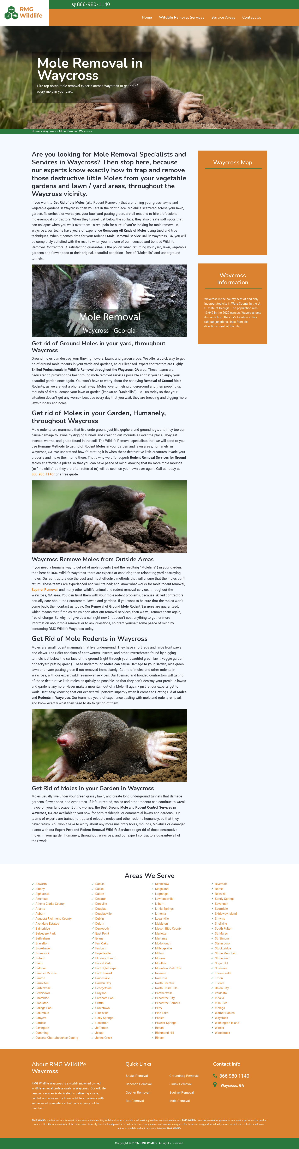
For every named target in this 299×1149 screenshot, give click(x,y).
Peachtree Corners (167, 1003)
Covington (42, 1028)
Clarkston (42, 1003)
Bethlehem (43, 938)
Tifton (219, 978)
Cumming (42, 1033)
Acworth (41, 884)
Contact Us (251, 17)
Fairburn (101, 948)
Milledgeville (163, 948)
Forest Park (103, 963)
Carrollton (42, 983)
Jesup (99, 1033)
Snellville (221, 924)
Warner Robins (225, 1013)
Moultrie (160, 963)
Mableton (161, 924)
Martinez (161, 938)
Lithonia (160, 914)
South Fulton (223, 928)
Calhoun (41, 968)
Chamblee (42, 998)
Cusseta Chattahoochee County (57, 1038)
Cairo (39, 963)
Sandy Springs (224, 899)
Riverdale (221, 884)
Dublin (99, 919)
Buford (40, 958)
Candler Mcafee (46, 973)
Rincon (160, 1038)
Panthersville (164, 993)
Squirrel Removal (181, 1092)
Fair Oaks (101, 943)
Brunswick (43, 953)
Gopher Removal (137, 1092)
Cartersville (43, 988)
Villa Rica (221, 1003)
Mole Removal (179, 1101)
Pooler (159, 1018)
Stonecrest (222, 958)
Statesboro (222, 943)
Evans (99, 938)
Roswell (220, 894)
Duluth (99, 924)
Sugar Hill (221, 963)
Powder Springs (166, 1023)
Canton (40, 978)
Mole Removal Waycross (75, 131)
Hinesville (101, 1013)
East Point (102, 933)
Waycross (49, 131)
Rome (219, 889)
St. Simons (222, 938)
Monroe (160, 958)
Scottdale (221, 909)
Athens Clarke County (50, 904)
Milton (159, 953)
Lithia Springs (164, 909)
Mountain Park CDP (168, 968)
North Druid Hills (166, 988)
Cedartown (43, 993)
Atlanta (40, 909)
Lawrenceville (164, 899)
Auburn (40, 914)
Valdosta (221, 993)
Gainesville (102, 978)
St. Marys (221, 933)
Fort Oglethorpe (105, 968)
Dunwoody (102, 928)
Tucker (219, 983)
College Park (44, 1008)
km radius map (232, 210)
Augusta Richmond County (54, 919)
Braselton (42, 943)
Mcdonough (163, 943)
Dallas (99, 889)
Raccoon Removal (138, 1084)
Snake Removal (137, 1076)
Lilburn (160, 904)
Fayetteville (103, 953)
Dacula (100, 884)
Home (36, 131)
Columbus (42, 1013)
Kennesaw (162, 884)
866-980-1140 (93, 4)
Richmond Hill (164, 1033)
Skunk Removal (180, 1084)
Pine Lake (161, 1013)
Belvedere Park (46, 933)
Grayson (101, 993)
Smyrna (220, 919)
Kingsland (162, 889)
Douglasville (103, 914)
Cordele (41, 1023)
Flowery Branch (105, 958)
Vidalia (219, 998)
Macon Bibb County (168, 928)
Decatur (100, 899)
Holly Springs (104, 1018)
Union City (222, 988)
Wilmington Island (227, 1023)
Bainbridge (43, 928)
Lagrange (161, 894)
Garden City (103, 983)
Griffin (99, 1003)
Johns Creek (103, 1038)
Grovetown (102, 1008)
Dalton (99, 894)
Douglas (100, 909)
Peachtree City (165, 998)
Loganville (162, 919)
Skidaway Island (226, 914)
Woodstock (222, 1033)
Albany (40, 889)
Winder (219, 1028)
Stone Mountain (226, 953)
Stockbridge (223, 948)
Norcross (161, 978)
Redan (159, 1028)
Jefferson (101, 1028)
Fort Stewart (103, 973)
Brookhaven (44, 948)
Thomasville (223, 973)
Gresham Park (104, 998)
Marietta (161, 933)
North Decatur (164, 983)
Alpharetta (43, 894)
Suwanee (221, 968)
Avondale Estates (47, 924)
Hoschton (101, 1023)
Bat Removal (135, 1101)
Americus (42, 899)
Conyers (41, 1018)
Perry (158, 1008)
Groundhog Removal (184, 1076)
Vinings (220, 1008)
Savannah (221, 904)
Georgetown (103, 988)
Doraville (101, 904)
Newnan (160, 973)
